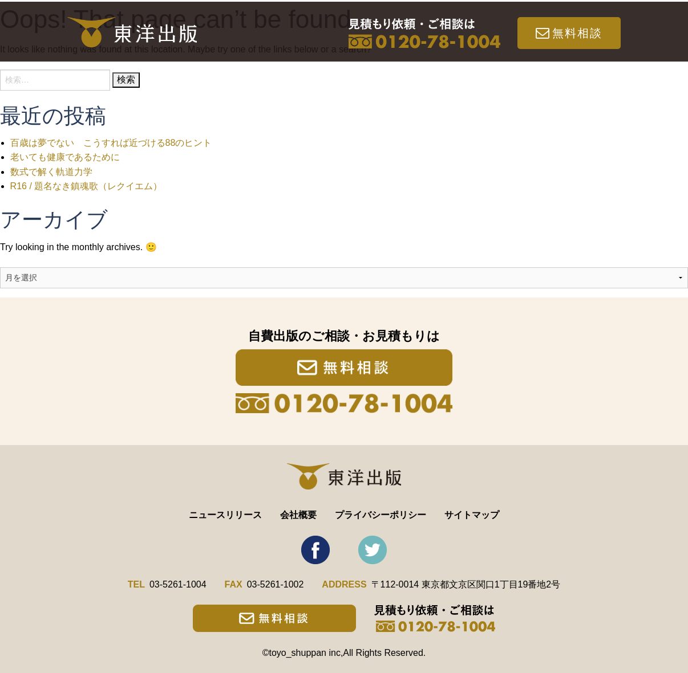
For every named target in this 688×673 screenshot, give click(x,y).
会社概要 (298, 515)
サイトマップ (471, 515)
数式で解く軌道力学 (51, 172)
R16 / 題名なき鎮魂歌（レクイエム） (86, 186)
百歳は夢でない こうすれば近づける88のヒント (111, 143)
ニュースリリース (225, 515)
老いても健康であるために (65, 157)
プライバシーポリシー (380, 515)
